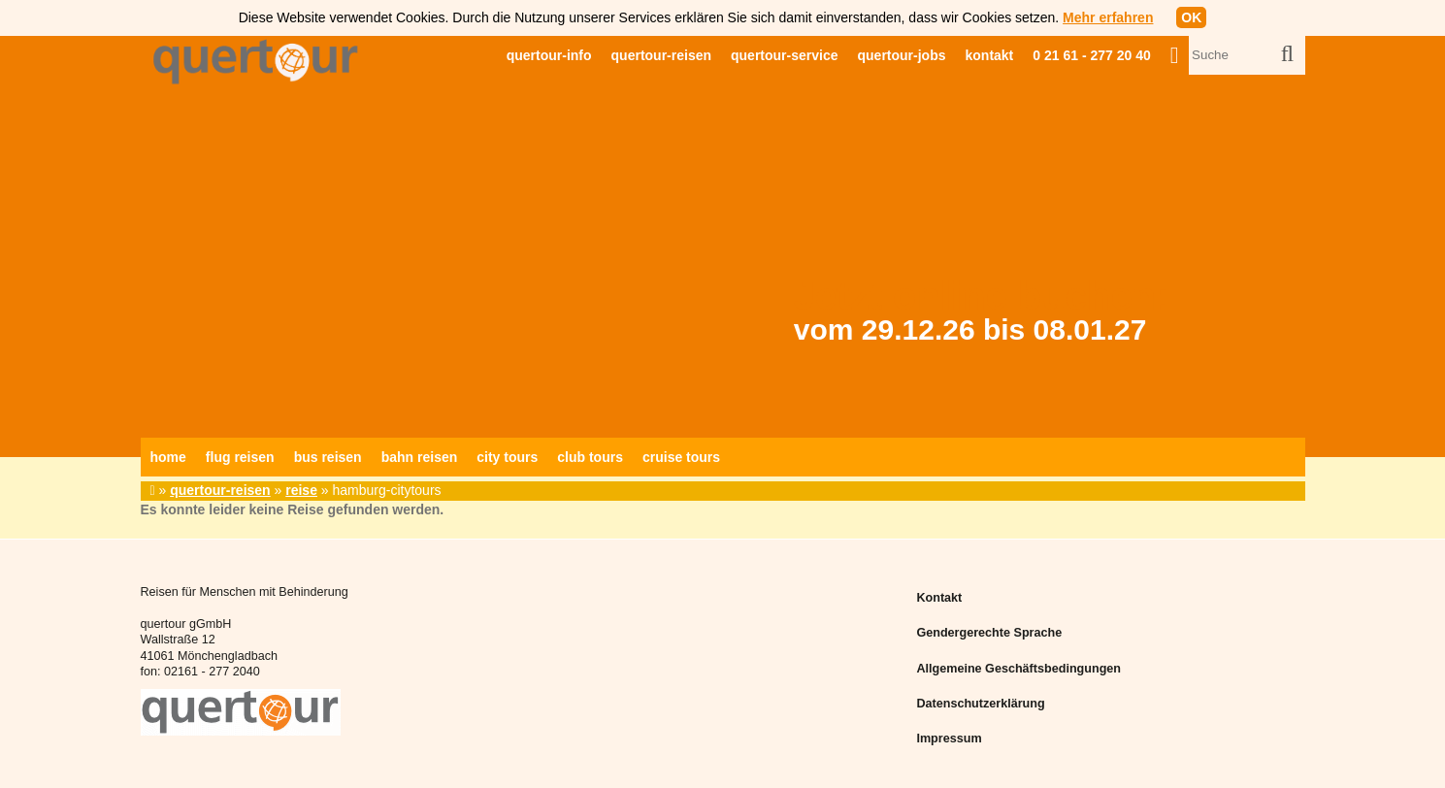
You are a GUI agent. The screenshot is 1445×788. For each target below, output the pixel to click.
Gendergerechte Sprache (989, 633)
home (168, 457)
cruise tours (681, 457)
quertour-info (549, 55)
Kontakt (939, 598)
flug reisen (240, 457)
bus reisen (328, 457)
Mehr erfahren (1108, 17)
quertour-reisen (661, 55)
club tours (590, 457)
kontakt (990, 55)
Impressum (948, 738)
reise (301, 490)
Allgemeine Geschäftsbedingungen (1018, 668)
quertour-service (784, 55)
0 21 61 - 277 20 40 (1091, 55)
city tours (507, 457)
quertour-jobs (902, 55)
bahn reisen (419, 457)
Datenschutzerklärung (980, 703)
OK (1191, 17)
